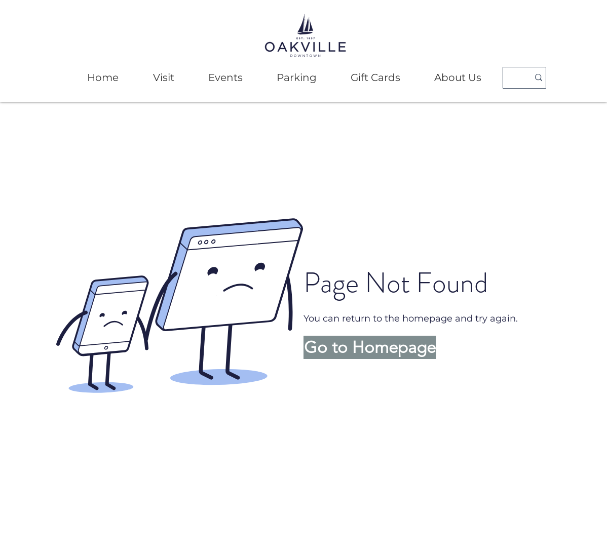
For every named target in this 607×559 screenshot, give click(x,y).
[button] (163, 78)
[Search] (512, 77)
